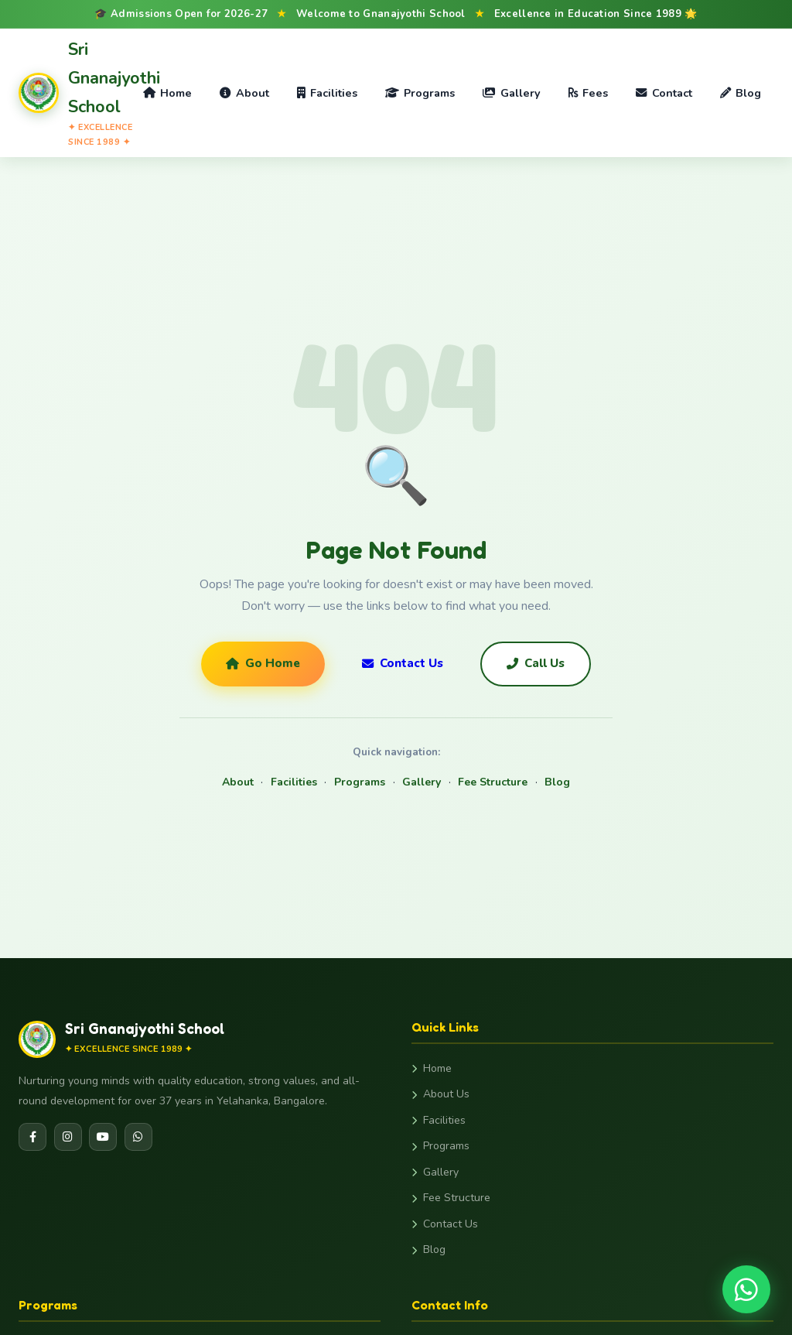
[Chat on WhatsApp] (746, 1289)
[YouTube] (103, 1137)
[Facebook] (32, 1137)
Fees (588, 93)
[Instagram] (68, 1137)
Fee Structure (492, 782)
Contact (663, 93)
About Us (440, 1094)
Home (167, 93)
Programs (420, 93)
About (244, 93)
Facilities (327, 93)
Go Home (263, 663)
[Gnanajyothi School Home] (75, 92)
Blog (740, 93)
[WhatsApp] (138, 1137)
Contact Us (402, 663)
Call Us (536, 663)
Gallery (511, 93)
